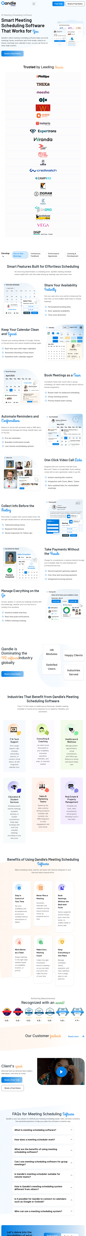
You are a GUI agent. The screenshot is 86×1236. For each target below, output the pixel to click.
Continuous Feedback (35, 255)
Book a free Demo (12, 53)
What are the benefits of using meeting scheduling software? (35, 1150)
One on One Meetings (18, 255)
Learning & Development (72, 255)
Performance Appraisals (53, 255)
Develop (5, 255)
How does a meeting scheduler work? (34, 1139)
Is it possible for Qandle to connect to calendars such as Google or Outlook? (40, 1200)
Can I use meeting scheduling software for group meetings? (41, 1163)
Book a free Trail (11, 1080)
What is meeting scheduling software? (35, 1130)
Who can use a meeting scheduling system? (38, 1211)
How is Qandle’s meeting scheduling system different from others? (38, 1188)
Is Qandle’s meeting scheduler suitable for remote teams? (37, 1175)
